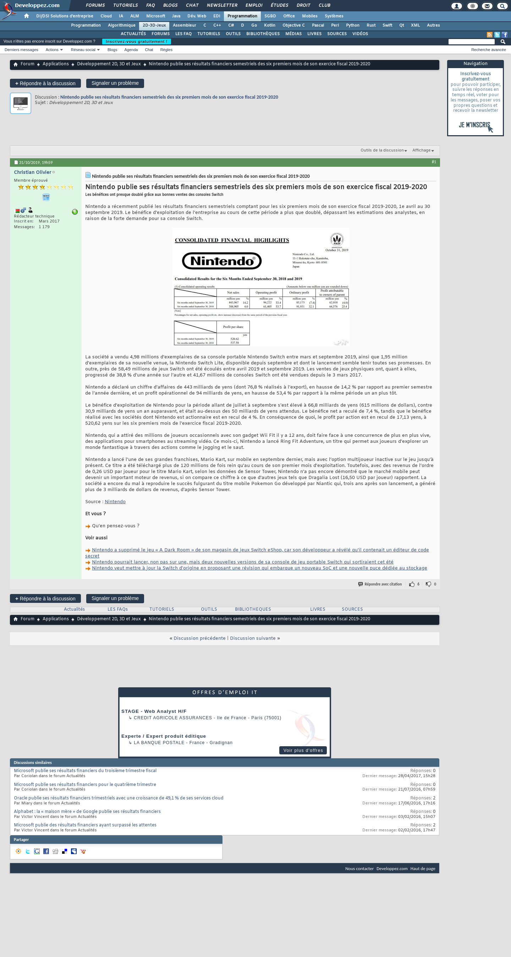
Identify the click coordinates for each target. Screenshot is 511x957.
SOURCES (337, 34)
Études (279, 6)
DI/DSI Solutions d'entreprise (64, 16)
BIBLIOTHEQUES (253, 609)
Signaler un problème (115, 83)
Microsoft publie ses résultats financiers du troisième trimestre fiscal (85, 771)
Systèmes (334, 16)
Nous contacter (359, 868)
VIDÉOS (360, 34)
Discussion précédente (200, 639)
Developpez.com (392, 868)
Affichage (421, 150)
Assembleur (184, 25)
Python (352, 25)
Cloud (106, 16)
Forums (95, 6)
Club (324, 6)
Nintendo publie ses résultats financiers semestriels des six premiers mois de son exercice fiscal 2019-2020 (169, 97)
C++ (217, 25)
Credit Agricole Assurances (173, 717)
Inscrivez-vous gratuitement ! (136, 41)
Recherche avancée (488, 50)
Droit (303, 6)
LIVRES (314, 34)
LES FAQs (118, 609)
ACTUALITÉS (133, 34)
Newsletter (221, 6)
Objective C (293, 25)
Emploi (253, 6)
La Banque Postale (159, 742)
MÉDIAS (293, 34)
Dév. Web (196, 16)
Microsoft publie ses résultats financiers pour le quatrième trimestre (85, 785)
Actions (52, 50)
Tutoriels (125, 6)
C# (231, 25)
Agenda (131, 50)
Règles (166, 50)
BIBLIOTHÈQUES (263, 34)
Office (289, 16)
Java (176, 16)
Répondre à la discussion (45, 83)
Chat (192, 6)
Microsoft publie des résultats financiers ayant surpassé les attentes (85, 825)
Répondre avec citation (380, 584)
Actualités (74, 609)
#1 (434, 161)
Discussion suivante (253, 639)
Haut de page (423, 868)
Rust (371, 25)
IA (121, 16)
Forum (27, 64)
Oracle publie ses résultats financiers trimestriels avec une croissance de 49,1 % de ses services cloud (119, 798)
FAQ (150, 6)
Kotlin (269, 25)
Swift (387, 25)
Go (254, 25)
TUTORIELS (208, 34)
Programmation (242, 16)
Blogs (170, 6)
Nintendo (115, 502)
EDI (216, 16)
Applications (56, 64)
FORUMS (161, 34)
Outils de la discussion (382, 150)
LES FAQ (183, 34)
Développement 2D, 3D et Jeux (109, 64)
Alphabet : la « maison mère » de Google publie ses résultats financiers (87, 812)
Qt (401, 25)
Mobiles (310, 16)
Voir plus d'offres (303, 750)
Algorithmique (122, 25)
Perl (335, 25)
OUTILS (233, 34)
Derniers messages (21, 50)
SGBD (270, 16)
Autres (433, 25)
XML (415, 25)
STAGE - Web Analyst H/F (154, 711)
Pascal (318, 25)
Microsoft (155, 16)
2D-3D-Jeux (154, 25)
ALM (134, 16)
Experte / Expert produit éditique (163, 736)
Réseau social (83, 50)
